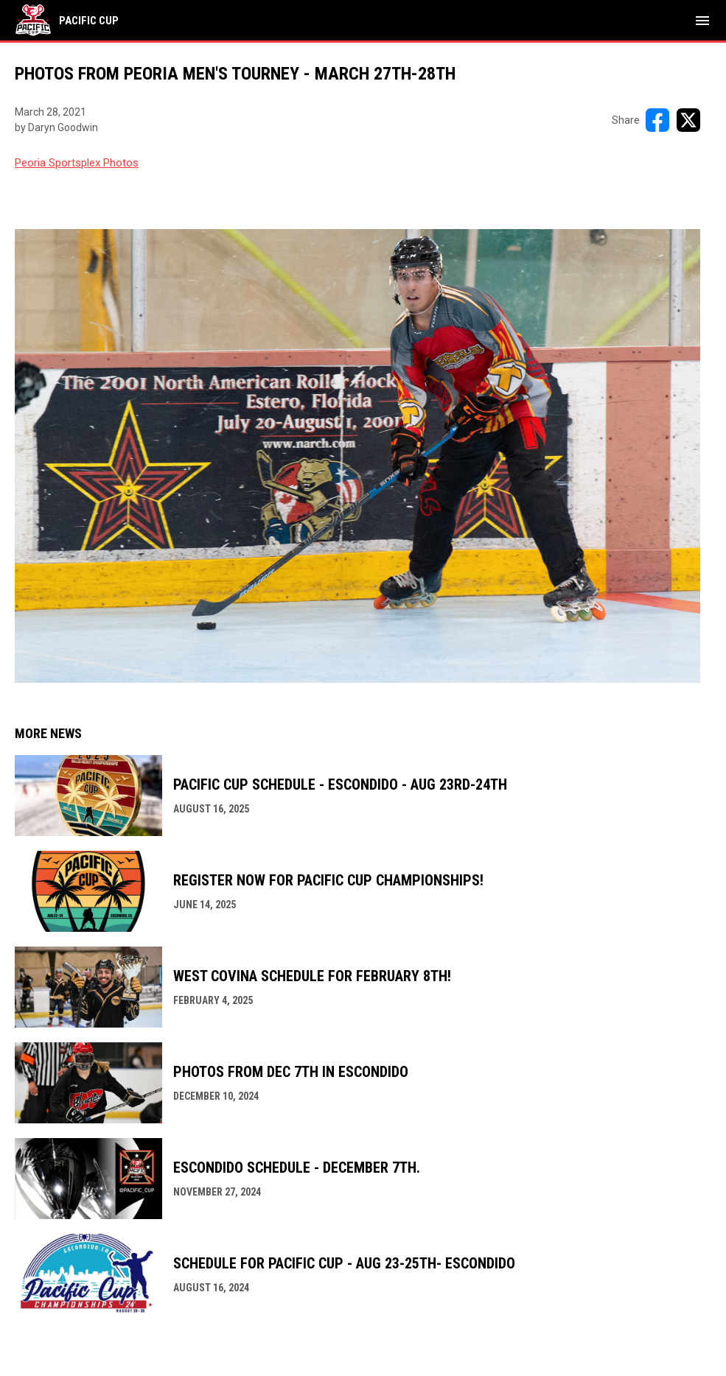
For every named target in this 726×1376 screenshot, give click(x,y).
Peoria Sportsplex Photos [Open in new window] (77, 162)
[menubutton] (702, 20)
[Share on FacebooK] (657, 120)
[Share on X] (688, 120)
